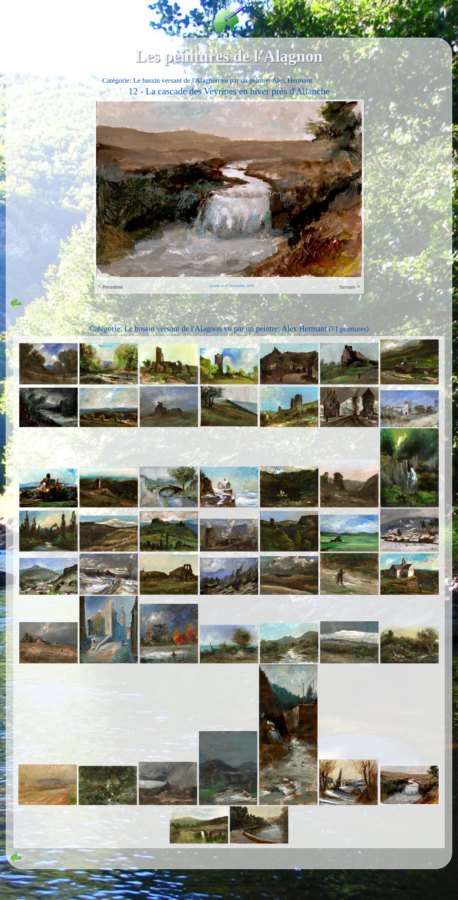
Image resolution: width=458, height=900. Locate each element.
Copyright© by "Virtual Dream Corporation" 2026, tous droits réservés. (242, 885)
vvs (201, 885)
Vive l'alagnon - (191, 885)
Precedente (110, 286)
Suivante (349, 286)
